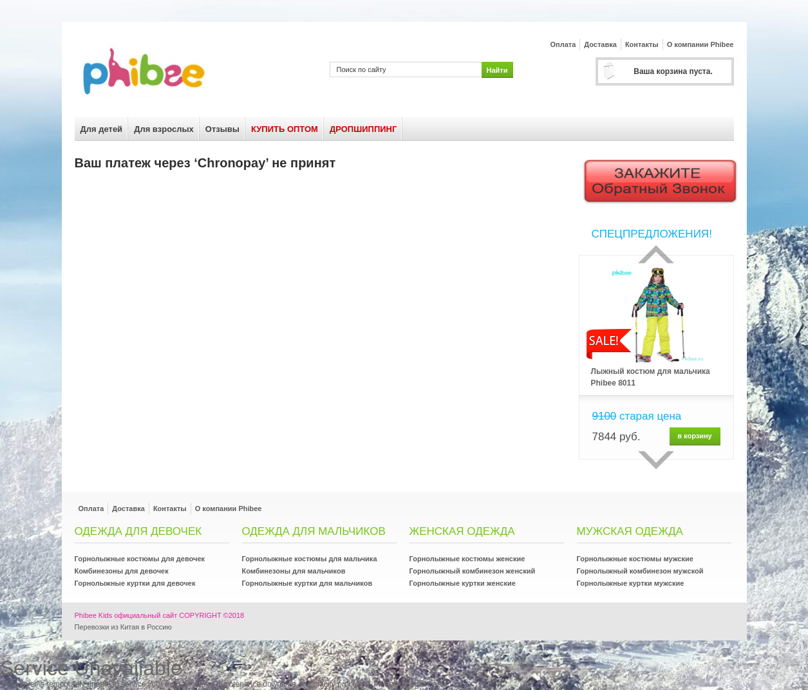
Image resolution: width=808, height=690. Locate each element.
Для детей (101, 129)
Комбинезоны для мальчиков (294, 571)
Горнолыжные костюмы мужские (635, 559)
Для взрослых (164, 129)
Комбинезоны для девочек (122, 571)
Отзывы (222, 129)
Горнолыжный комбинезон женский (472, 571)
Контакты (642, 44)
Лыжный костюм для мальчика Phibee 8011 (650, 377)
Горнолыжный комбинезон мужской (640, 571)
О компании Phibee (700, 44)
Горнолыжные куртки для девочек (135, 583)
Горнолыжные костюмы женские (467, 559)
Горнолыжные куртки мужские (630, 583)
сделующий (656, 460)
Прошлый (656, 254)
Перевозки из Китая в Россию (123, 627)
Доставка (600, 44)
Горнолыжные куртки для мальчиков (307, 583)
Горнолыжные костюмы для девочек (140, 559)
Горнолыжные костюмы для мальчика (309, 559)
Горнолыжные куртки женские (462, 583)
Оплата (563, 44)
